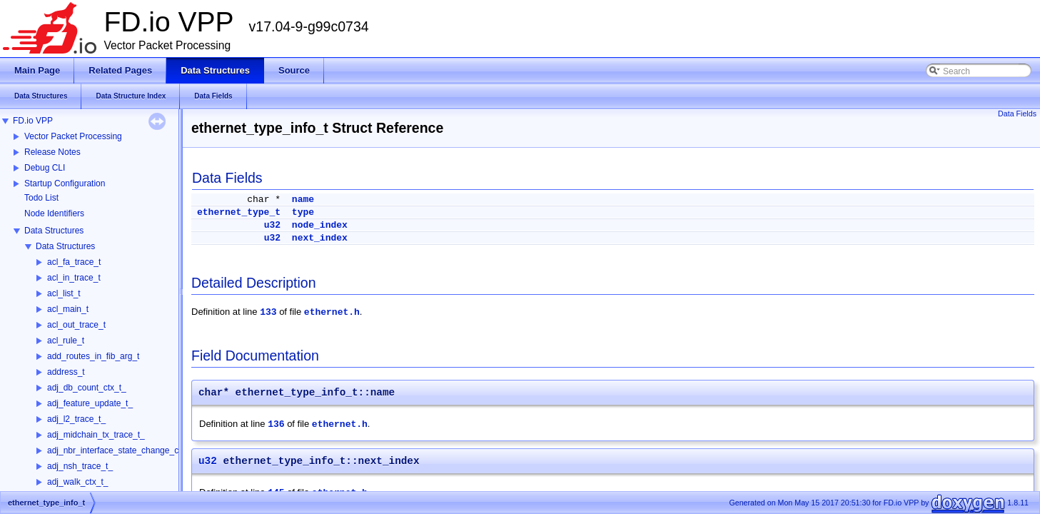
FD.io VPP (33, 121)
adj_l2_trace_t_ (76, 419)
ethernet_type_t (239, 212)
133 (268, 312)
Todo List (41, 198)
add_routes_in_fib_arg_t (93, 356)
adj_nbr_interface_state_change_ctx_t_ (122, 450)
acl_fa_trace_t (74, 262)
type (303, 212)
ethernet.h (332, 312)
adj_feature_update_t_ (90, 403)
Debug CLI (44, 168)
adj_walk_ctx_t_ (77, 482)
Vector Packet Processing (73, 136)
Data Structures (54, 231)
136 (276, 424)
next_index (320, 238)
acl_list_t (64, 293)
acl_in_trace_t (74, 278)
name (303, 199)
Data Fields (1017, 113)
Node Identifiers (54, 213)
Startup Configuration (64, 183)
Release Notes (52, 152)
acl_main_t (68, 309)
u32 (272, 225)
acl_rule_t (65, 341)
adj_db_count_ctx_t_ (86, 388)
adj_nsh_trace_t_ (80, 466)
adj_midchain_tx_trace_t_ (96, 435)
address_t (66, 372)
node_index (320, 225)
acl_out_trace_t (76, 325)
